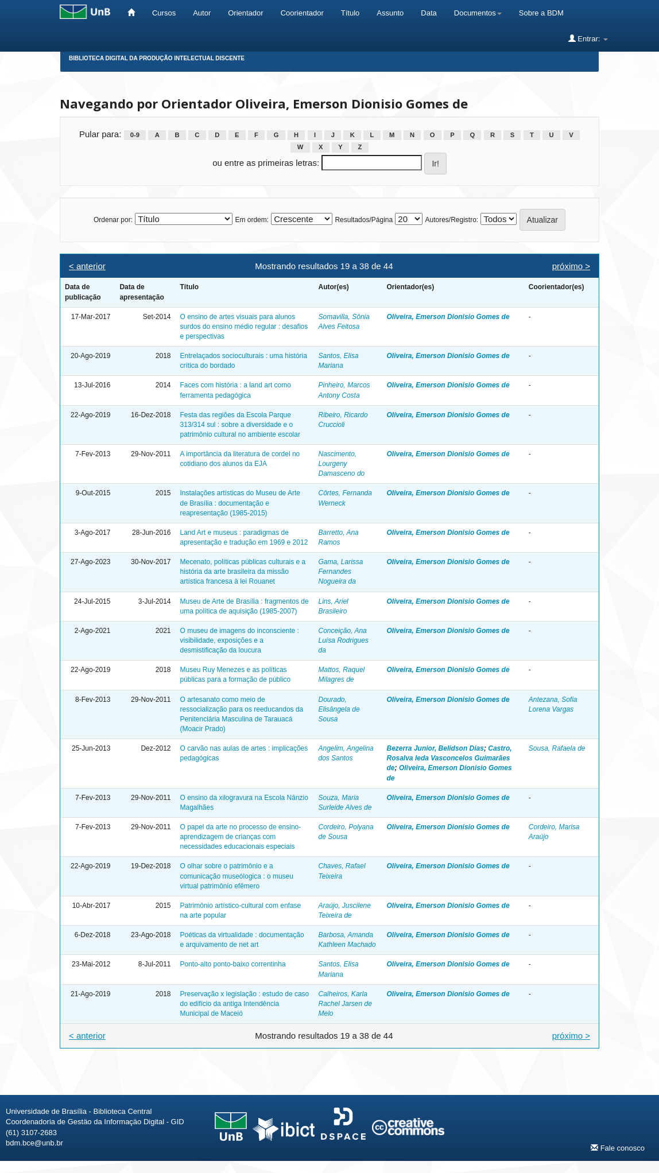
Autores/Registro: (451, 220)
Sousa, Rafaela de (557, 748)
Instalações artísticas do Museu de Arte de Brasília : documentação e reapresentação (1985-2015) (240, 502)
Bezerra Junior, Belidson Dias (435, 748)
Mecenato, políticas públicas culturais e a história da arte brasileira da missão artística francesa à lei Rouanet (242, 571)
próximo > (571, 266)
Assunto (390, 13)
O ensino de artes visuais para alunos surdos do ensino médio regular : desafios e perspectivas (244, 326)
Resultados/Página (364, 220)
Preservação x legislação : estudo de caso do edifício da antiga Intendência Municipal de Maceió (244, 1003)
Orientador (245, 13)
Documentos (478, 13)
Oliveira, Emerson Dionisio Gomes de (448, 317)
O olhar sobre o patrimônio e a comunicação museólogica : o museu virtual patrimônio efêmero (236, 876)
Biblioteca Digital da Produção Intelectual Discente (157, 58)
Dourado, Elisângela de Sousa (339, 709)
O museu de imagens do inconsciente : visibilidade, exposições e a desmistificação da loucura (239, 640)
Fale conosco (618, 1147)
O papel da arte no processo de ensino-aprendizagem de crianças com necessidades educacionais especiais (240, 836)
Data (428, 13)
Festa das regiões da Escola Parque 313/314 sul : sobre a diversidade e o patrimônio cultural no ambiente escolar (240, 424)
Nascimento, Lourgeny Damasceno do (342, 463)
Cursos (164, 13)
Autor (202, 13)
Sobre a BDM (541, 13)
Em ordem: (252, 220)
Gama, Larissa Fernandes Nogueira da (341, 571)
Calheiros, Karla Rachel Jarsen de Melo (345, 1003)
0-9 (134, 134)
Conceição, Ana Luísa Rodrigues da (344, 640)
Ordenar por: (113, 220)
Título (350, 13)
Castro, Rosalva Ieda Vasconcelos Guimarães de (449, 758)
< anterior (87, 266)
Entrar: (588, 38)
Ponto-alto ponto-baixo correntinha (232, 964)
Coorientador (302, 13)
